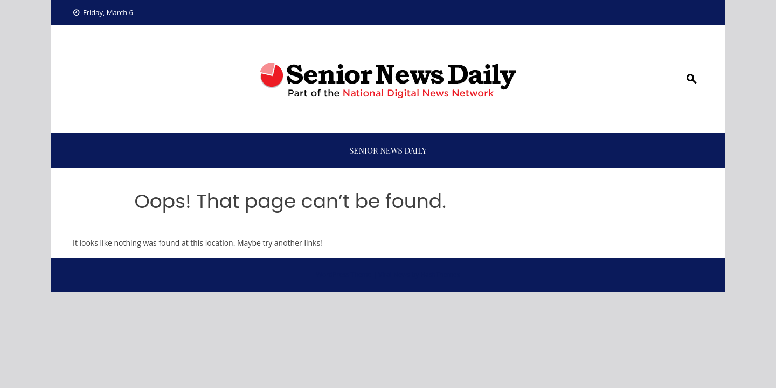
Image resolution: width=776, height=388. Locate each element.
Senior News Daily (388, 150)
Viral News (394, 274)
